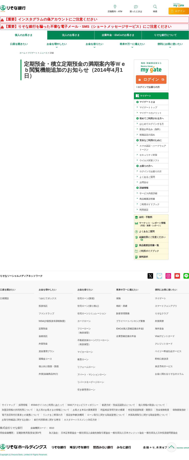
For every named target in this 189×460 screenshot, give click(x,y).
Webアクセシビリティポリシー (83, 405)
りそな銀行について (165, 35)
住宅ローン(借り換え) (88, 306)
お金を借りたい (85, 289)
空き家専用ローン (86, 389)
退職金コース (45, 359)
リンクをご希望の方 (53, 415)
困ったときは (136, 11)
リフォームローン (86, 367)
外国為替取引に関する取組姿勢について (148, 415)
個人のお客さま (23, 35)
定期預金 (43, 328)
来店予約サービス (164, 366)
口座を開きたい (7, 289)
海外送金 (159, 328)
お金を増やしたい (47, 289)
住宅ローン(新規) (85, 298)
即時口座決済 (161, 359)
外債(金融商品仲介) (48, 374)
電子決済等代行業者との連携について (20, 415)
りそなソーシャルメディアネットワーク (21, 276)
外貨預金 (43, 343)
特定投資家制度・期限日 (140, 410)
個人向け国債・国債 (49, 366)
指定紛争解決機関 (75, 415)
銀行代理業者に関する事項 (47, 419)
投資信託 (43, 306)
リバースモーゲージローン (90, 382)
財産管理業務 (122, 313)
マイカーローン (85, 352)
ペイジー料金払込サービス (168, 351)
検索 (155, 11)
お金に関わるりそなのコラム (169, 374)
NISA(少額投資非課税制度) (52, 321)
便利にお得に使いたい (166, 289)
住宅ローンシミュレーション (91, 313)
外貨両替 (159, 321)
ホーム (22, 53)
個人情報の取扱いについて (151, 405)
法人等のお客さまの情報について (52, 410)
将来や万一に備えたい (127, 289)
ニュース (43, 53)
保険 (118, 298)
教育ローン (83, 359)
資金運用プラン (46, 351)
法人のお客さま (71, 35)
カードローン (84, 321)
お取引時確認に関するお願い (16, 419)
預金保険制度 (162, 410)
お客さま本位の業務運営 (85, 410)
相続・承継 (121, 306)
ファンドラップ (46, 313)
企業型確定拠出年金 (126, 336)
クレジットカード (164, 343)
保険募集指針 (179, 410)
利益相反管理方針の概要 (112, 410)
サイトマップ (8, 405)
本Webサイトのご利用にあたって (47, 405)
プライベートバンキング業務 (130, 321)
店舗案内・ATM (115, 11)
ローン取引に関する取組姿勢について (106, 415)
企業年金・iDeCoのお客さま (118, 35)
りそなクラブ (161, 313)
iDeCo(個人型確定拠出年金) (130, 328)
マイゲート (32, 53)
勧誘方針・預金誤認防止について (118, 405)
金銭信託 (43, 336)
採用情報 (23, 405)
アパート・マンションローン (91, 374)
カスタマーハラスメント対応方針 (80, 419)
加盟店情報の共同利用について (17, 410)
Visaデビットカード (165, 336)
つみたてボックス (47, 298)
